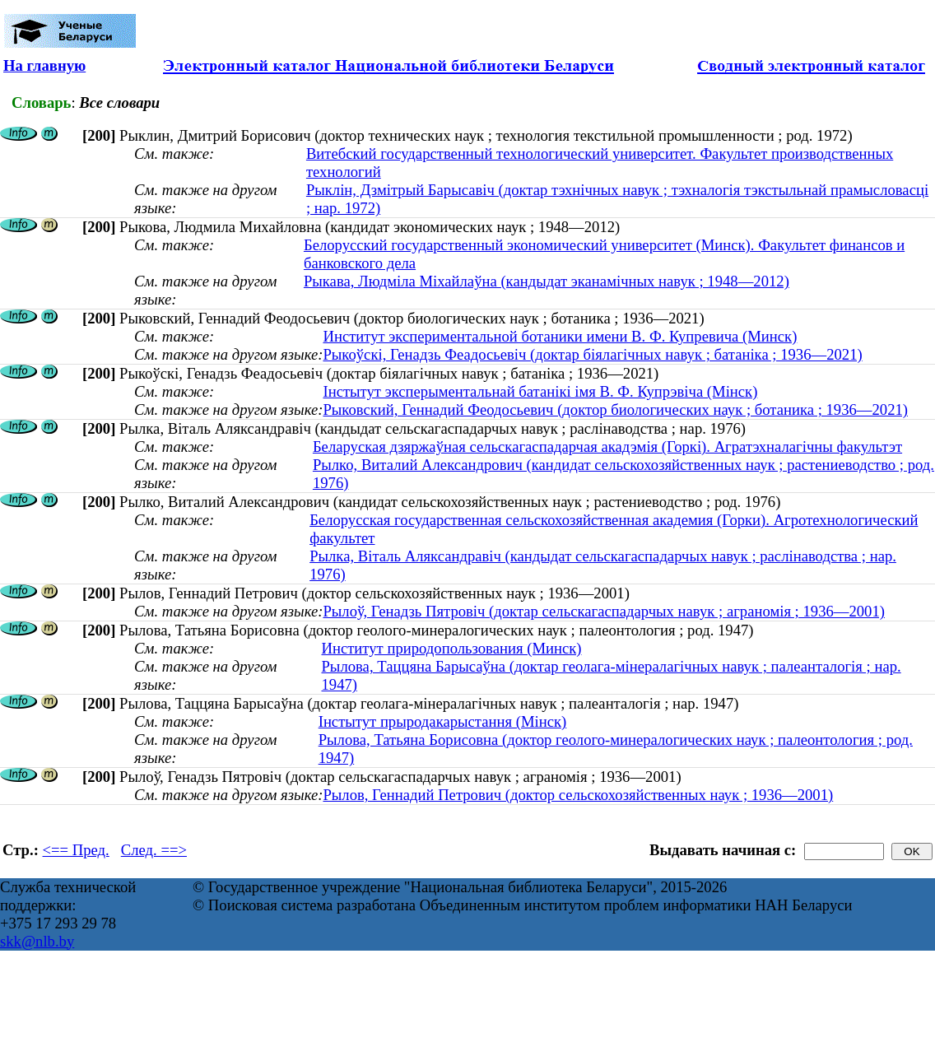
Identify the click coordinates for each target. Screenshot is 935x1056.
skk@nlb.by (37, 941)
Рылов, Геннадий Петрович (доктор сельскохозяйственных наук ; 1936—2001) (578, 794)
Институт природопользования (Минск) (451, 648)
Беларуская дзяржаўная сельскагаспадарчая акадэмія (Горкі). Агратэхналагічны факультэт (607, 446)
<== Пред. (76, 849)
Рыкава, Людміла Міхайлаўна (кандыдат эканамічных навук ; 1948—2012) (546, 281)
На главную (44, 65)
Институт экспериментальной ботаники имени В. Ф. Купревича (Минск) (560, 336)
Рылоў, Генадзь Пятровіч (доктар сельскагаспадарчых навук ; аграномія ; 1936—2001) (604, 611)
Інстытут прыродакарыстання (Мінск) (443, 721)
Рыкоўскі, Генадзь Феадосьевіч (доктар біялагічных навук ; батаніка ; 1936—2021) (592, 354)
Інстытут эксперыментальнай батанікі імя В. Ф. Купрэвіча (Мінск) (540, 391)
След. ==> (154, 849)
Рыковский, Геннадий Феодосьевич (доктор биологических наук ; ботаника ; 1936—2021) (615, 409)
